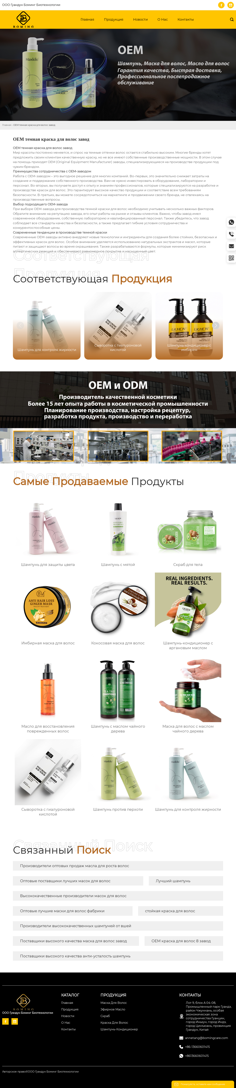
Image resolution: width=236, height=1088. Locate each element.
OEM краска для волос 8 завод (181, 941)
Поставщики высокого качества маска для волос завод (73, 941)
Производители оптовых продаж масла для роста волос (74, 866)
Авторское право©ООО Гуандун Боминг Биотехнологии (40, 1071)
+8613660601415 (197, 1056)
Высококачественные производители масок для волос (73, 896)
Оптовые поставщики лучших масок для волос (65, 881)
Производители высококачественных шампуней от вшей (75, 926)
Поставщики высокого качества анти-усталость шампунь (75, 956)
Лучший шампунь (173, 881)
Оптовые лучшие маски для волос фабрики (62, 911)
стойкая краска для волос (170, 911)
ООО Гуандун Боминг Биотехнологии (31, 5)
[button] (215, 325)
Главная (6, 125)
